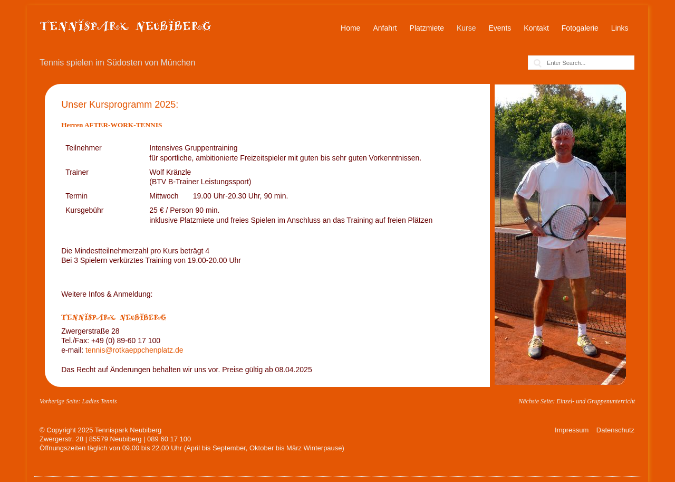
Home (350, 28)
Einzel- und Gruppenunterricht (595, 401)
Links (620, 28)
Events (500, 28)
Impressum (572, 430)
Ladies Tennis (99, 401)
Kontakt (536, 28)
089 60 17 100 (169, 439)
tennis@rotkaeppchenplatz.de (134, 350)
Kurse (466, 28)
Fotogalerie (580, 28)
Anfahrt (385, 28)
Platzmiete (427, 28)
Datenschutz (615, 430)
